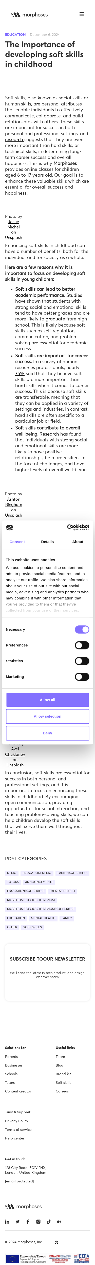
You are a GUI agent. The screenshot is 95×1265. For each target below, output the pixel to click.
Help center (14, 1138)
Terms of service (18, 1130)
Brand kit (63, 1074)
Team (60, 1057)
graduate (55, 319)
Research (49, 434)
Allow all (47, 700)
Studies (74, 295)
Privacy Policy (16, 1121)
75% (20, 374)
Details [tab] (47, 541)
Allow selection (47, 716)
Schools (11, 1074)
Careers (62, 1091)
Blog (59, 1065)
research (14, 139)
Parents (11, 1057)
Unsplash (13, 238)
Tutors (10, 1083)
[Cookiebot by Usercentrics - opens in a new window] (67, 527)
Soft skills (63, 1083)
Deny (47, 733)
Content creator (18, 1091)
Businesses (14, 1065)
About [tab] (77, 541)
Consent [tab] (17, 541)
